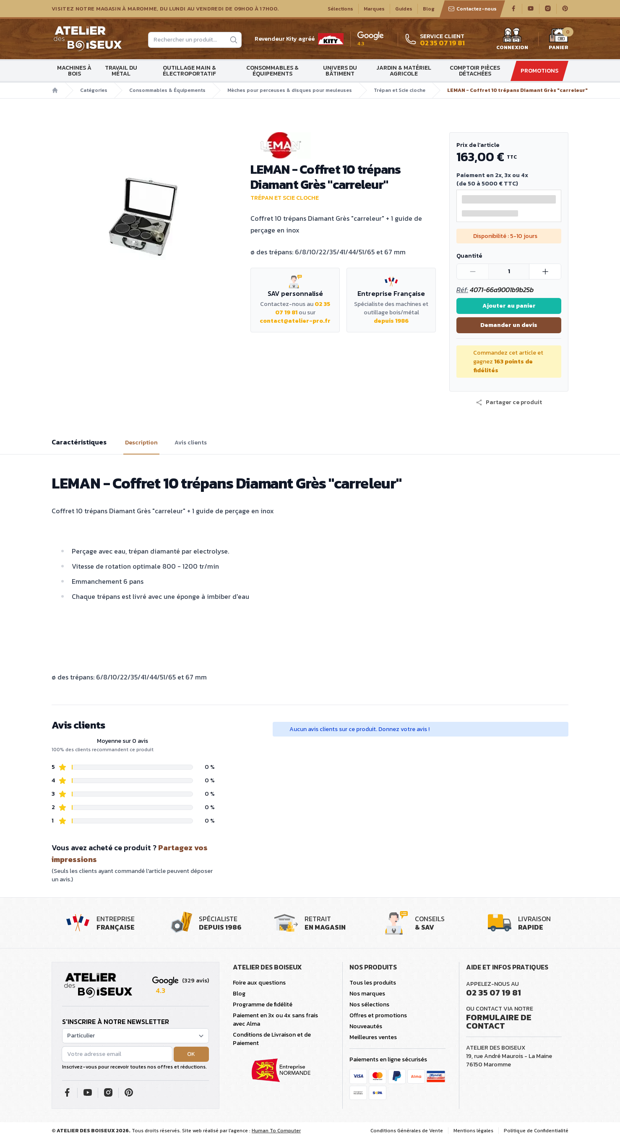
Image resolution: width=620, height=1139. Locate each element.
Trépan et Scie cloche (399, 90)
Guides (403, 8)
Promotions (539, 70)
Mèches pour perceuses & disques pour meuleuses (289, 90)
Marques (374, 8)
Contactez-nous (472, 9)
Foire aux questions (259, 982)
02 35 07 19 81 (493, 992)
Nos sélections (369, 1004)
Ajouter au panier (509, 305)
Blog (429, 8)
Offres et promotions (378, 1015)
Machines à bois (74, 70)
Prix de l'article (477, 145)
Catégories (93, 90)
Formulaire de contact (498, 1021)
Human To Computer (276, 1130)
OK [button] (191, 1054)
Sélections (340, 8)
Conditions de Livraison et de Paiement (272, 1039)
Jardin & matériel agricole (403, 70)
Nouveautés (365, 1026)
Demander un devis (508, 325)
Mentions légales (473, 1130)
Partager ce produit (509, 402)
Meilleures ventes (373, 1037)
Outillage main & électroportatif (189, 70)
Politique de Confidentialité (536, 1130)
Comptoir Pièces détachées (475, 70)
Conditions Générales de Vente (406, 1130)
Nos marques (367, 993)
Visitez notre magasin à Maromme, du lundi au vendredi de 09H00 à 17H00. (165, 8)
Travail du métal (121, 70)
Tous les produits (372, 982)
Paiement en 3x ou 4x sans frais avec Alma (275, 1019)
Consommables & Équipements (272, 70)
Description (141, 443)
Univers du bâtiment (340, 70)
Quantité (469, 255)
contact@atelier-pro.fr (295, 320)
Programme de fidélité (262, 1004)
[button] (509, 402)
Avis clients (191, 443)
